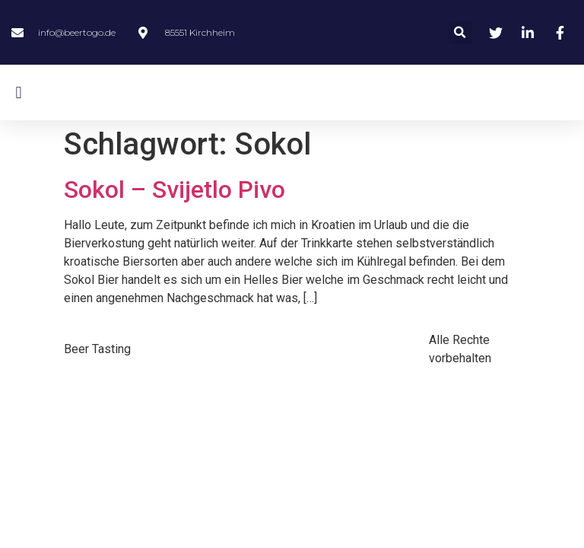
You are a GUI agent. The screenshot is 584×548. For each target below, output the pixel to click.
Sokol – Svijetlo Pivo (174, 189)
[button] (460, 32)
